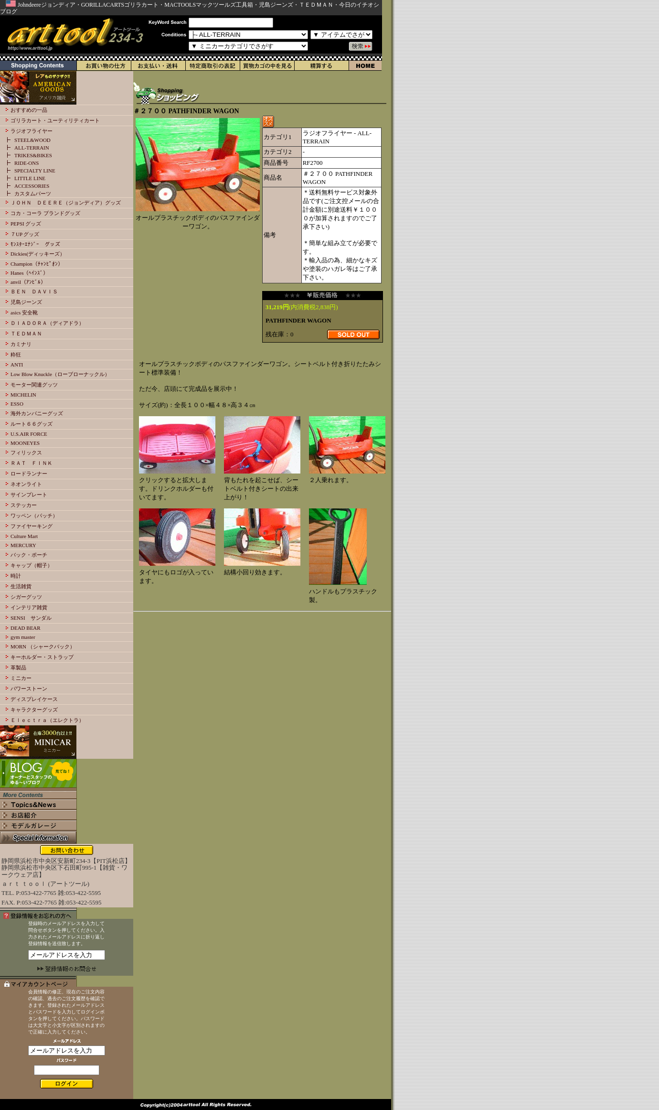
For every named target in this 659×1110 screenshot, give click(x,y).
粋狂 (16, 354)
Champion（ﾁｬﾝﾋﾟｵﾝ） (37, 264)
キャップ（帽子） (32, 565)
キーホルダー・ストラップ (42, 657)
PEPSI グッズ (26, 223)
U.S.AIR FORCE (29, 434)
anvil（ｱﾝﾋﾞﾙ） (28, 282)
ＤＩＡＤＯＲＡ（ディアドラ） (47, 323)
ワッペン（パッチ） (34, 515)
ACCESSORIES (31, 186)
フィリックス (26, 452)
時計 (16, 576)
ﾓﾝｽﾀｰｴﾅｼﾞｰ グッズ (35, 244)
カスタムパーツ (32, 193)
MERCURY (23, 545)
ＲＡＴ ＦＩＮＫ (32, 463)
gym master (23, 637)
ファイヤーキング (32, 526)
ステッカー (24, 505)
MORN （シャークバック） (43, 646)
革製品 (18, 667)
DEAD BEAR (26, 628)
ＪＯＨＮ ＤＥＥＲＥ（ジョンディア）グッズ (66, 202)
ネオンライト (26, 484)
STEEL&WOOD (32, 140)
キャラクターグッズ (34, 709)
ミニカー (21, 678)
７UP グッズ (25, 234)
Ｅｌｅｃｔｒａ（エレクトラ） (47, 720)
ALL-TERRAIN (31, 148)
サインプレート (29, 494)
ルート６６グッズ (32, 424)
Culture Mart (24, 536)
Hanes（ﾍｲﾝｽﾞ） (30, 273)
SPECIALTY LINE (34, 170)
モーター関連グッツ (34, 385)
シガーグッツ (26, 597)
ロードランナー (29, 473)
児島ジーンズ (26, 302)
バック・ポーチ (29, 555)
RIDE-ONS (26, 163)
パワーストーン (29, 688)
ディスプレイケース (34, 699)
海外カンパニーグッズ (37, 413)
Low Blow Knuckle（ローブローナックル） (60, 374)
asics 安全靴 (24, 312)
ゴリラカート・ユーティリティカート (55, 120)
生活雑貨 (21, 586)
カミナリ (21, 344)
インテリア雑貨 (29, 607)
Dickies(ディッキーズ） (38, 254)
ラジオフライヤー (32, 131)
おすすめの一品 (29, 110)
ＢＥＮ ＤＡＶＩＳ (34, 291)
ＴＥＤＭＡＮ (26, 333)
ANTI (17, 364)
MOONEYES (25, 443)
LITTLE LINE (29, 178)
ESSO (17, 404)
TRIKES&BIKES (33, 155)
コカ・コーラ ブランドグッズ (45, 213)
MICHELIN (23, 395)
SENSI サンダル (31, 618)
